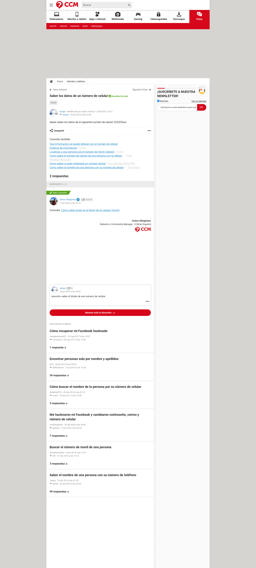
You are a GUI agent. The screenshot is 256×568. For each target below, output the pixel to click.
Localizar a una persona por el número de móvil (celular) (82, 151)
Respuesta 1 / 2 (58, 184)
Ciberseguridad (158, 16)
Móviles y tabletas (76, 81)
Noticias (162, 101)
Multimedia (118, 16)
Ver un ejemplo (199, 101)
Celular (53, 102)
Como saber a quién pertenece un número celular (78, 163)
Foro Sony (134, 167)
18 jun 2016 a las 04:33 (80, 114)
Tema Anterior (60, 89)
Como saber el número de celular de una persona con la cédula (86, 155)
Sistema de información (63, 147)
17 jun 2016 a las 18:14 (69, 203)
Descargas (179, 16)
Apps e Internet (97, 16)
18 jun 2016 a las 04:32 (70, 291)
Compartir (59, 130)
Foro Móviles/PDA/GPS (121, 163)
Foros (199, 16)
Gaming (138, 16)
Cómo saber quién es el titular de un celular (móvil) (90, 210)
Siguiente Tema (140, 89)
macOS (53, 26)
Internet (63, 26)
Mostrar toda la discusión (98, 312)
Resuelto (115, 96)
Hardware (74, 26)
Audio (85, 26)
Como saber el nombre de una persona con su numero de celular (87, 167)
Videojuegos (96, 26)
